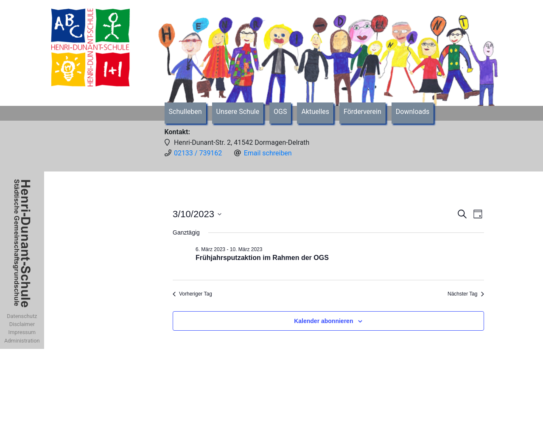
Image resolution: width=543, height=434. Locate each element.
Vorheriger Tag (192, 294)
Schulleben (185, 112)
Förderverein (362, 112)
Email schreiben (268, 153)
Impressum (22, 332)
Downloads (412, 112)
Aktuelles (315, 112)
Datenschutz (22, 316)
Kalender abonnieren (323, 321)
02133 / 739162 (198, 153)
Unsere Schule (238, 112)
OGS (280, 112)
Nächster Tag (466, 294)
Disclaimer (22, 324)
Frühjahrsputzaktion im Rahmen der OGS (262, 257)
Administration (22, 340)
